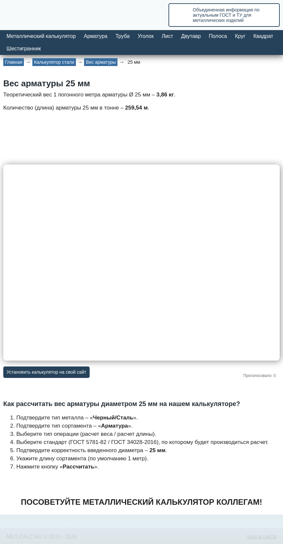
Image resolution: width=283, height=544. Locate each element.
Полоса (218, 36)
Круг (240, 36)
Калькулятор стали (54, 62)
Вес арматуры (101, 62)
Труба (122, 36)
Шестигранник (24, 48)
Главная (13, 62)
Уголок (146, 36)
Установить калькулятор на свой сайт (46, 372)
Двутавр (191, 36)
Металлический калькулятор (41, 36)
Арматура (95, 36)
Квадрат (263, 36)
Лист (167, 36)
